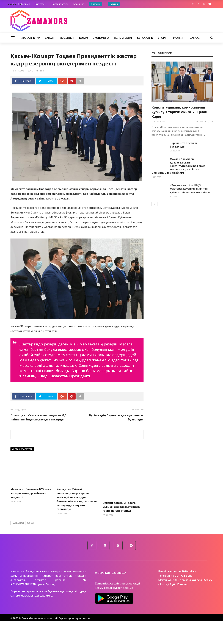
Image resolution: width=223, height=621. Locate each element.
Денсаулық (145, 37)
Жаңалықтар (30, 37)
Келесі (31, 521)
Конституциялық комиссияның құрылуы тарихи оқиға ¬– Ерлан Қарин (179, 111)
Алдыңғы (18, 521)
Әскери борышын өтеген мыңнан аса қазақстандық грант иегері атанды (121, 493)
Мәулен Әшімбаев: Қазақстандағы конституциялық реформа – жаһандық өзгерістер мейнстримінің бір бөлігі (179, 165)
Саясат (50, 37)
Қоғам (83, 37)
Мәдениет (67, 37)
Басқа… (195, 37)
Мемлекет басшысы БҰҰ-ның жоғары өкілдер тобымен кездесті (30, 493)
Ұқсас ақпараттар (22, 449)
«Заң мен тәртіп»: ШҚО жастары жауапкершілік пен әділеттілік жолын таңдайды (190, 189)
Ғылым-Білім (123, 37)
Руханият (178, 37)
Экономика (101, 37)
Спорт (162, 37)
